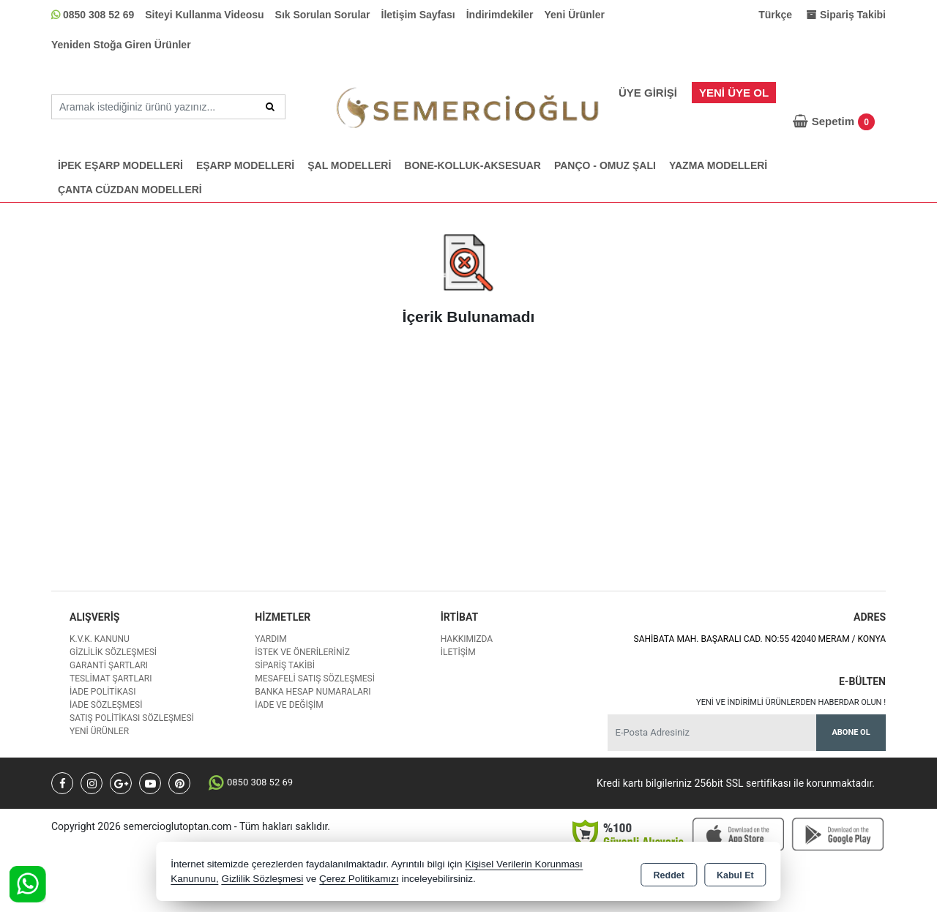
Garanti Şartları (109, 665)
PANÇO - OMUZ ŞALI (605, 165)
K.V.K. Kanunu (100, 639)
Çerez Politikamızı (359, 878)
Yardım (271, 639)
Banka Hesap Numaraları (312, 692)
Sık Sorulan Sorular (322, 14)
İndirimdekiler (500, 14)
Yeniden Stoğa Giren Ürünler (121, 45)
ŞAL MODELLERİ (349, 165)
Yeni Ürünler (575, 14)
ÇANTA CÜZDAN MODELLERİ (130, 189)
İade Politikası (102, 692)
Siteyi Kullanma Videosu (204, 14)
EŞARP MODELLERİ (245, 165)
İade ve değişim (289, 705)
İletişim (458, 652)
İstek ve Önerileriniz (302, 652)
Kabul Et (735, 872)
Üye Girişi (648, 92)
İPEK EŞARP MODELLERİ (120, 165)
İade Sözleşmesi (106, 705)
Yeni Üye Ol (734, 92)
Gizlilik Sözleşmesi (113, 652)
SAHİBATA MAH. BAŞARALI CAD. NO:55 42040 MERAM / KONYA (760, 639)
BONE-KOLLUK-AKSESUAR (472, 165)
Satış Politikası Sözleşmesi (132, 718)
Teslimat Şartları (111, 678)
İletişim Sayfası (418, 14)
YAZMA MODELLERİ (718, 165)
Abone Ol (851, 732)
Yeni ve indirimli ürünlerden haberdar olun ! (791, 702)
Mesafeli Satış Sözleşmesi (315, 678)
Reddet (669, 872)
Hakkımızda (467, 639)
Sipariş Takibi (285, 665)
